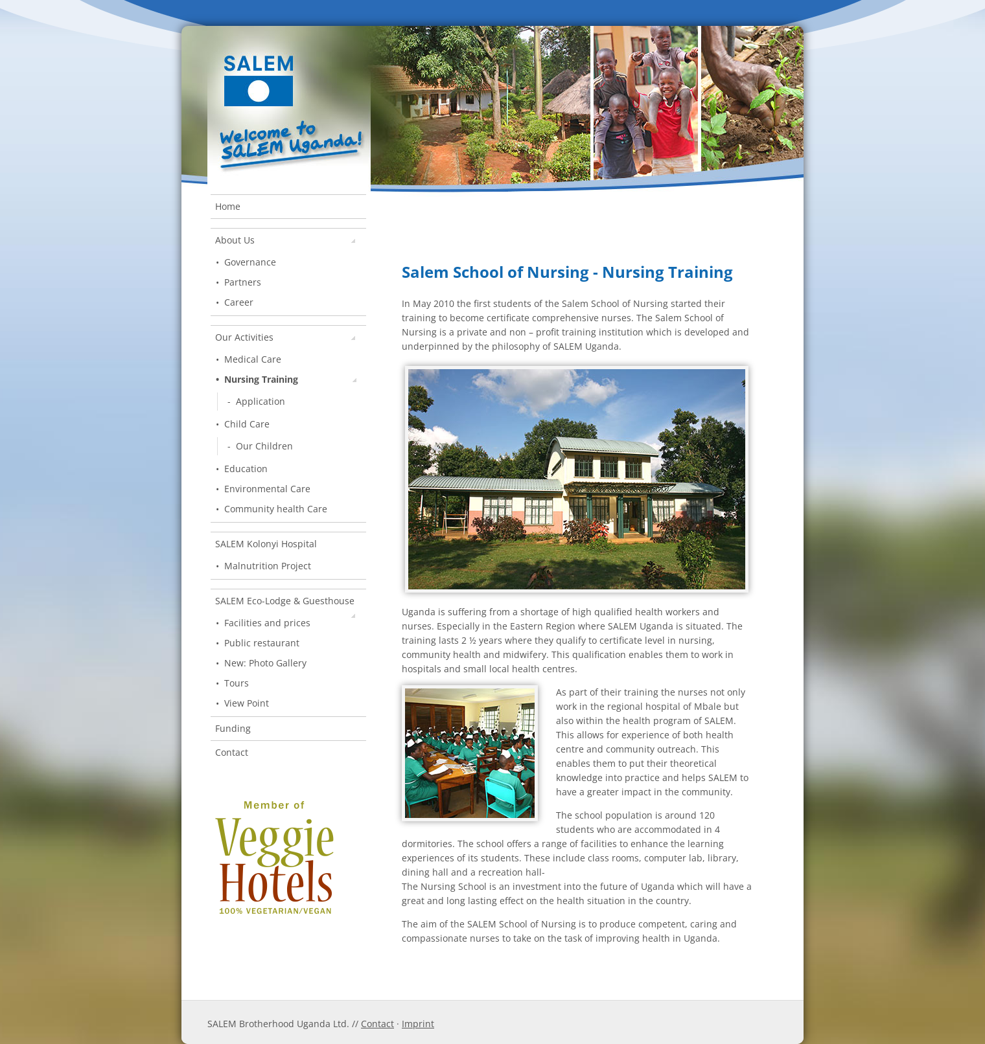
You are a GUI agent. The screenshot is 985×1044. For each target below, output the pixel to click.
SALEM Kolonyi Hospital (266, 544)
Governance (250, 262)
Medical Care (252, 359)
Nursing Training (290, 379)
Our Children (264, 446)
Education (246, 468)
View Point (246, 703)
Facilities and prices (267, 623)
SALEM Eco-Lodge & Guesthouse (285, 604)
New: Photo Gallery (265, 663)
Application (260, 401)
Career (238, 302)
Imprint (418, 1023)
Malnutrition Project (267, 566)
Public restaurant (261, 643)
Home (227, 206)
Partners (242, 282)
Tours (236, 683)
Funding (233, 728)
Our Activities (285, 337)
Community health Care (275, 509)
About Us (285, 240)
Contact (231, 752)
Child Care (247, 424)
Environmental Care (267, 488)
